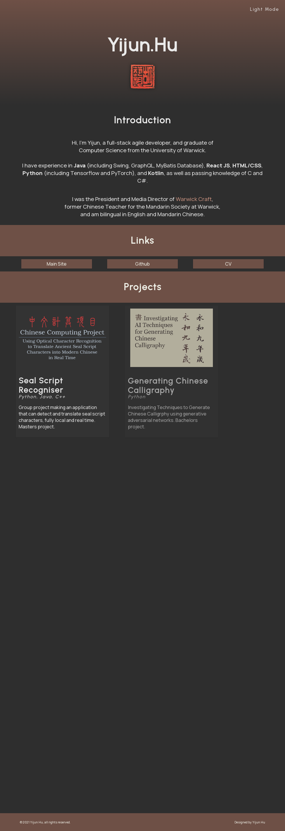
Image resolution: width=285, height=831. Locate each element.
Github (142, 264)
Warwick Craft (194, 199)
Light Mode (264, 9)
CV (228, 264)
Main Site (57, 264)
